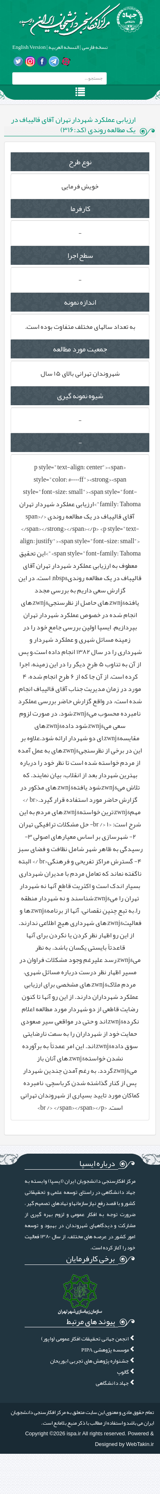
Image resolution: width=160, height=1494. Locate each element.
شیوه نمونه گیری (80, 395)
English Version (29, 47)
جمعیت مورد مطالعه (80, 349)
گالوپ (126, 1371)
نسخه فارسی (94, 47)
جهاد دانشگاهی (115, 1382)
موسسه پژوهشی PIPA (108, 1349)
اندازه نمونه (80, 302)
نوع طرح (80, 161)
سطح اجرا (80, 255)
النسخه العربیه (63, 47)
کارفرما (80, 208)
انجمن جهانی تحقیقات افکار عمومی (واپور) (88, 1338)
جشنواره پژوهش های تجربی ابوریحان (92, 1360)
